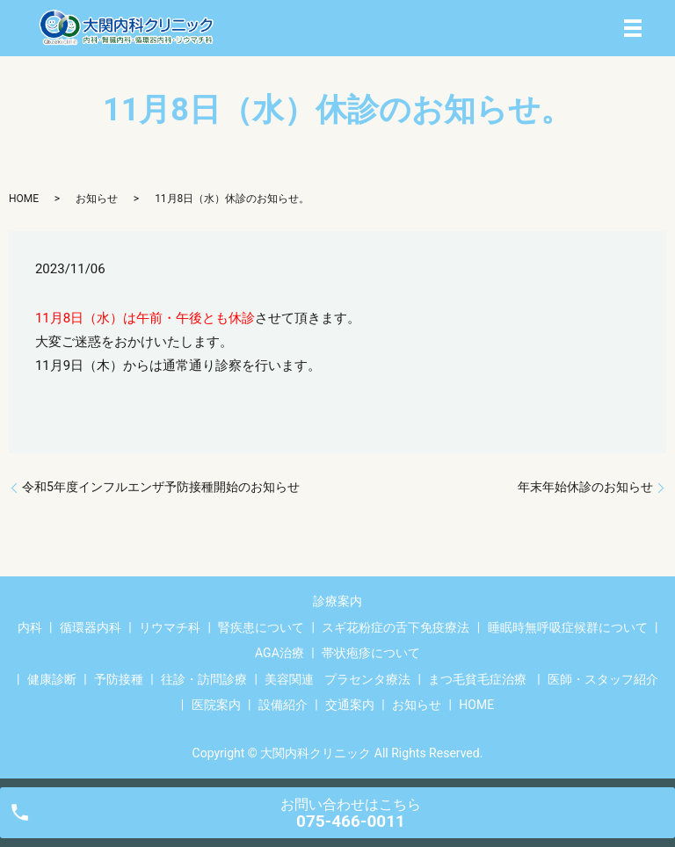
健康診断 (51, 679)
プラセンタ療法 (367, 679)
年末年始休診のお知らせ (585, 487)
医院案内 (216, 705)
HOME (24, 198)
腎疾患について (261, 627)
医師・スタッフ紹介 (603, 679)
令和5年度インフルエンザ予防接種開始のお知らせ (161, 487)
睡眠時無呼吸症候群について (568, 627)
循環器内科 (90, 627)
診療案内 (337, 601)
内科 (30, 627)
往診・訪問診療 (204, 679)
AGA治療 (279, 653)
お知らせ (97, 198)
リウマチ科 (169, 627)
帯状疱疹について (371, 653)
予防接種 (118, 679)
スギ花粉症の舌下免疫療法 (395, 627)
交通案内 (349, 705)
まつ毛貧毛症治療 (477, 679)
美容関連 (289, 679)
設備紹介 (283, 705)
